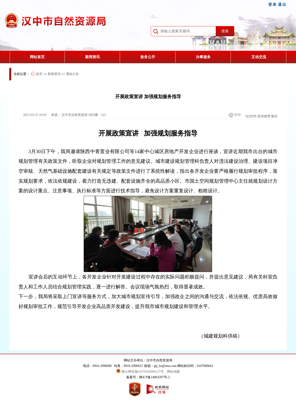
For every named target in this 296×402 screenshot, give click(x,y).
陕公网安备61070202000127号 (140, 371)
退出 (282, 4)
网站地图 (173, 371)
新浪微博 (263, 116)
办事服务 (203, 57)
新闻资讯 (92, 57)
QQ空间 (250, 116)
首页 (39, 74)
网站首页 (37, 57)
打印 (233, 115)
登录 (272, 4)
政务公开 (147, 57)
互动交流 (258, 57)
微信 (274, 116)
